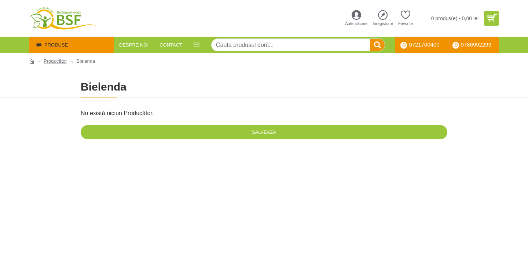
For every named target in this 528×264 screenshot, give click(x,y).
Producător (55, 61)
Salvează (264, 132)
